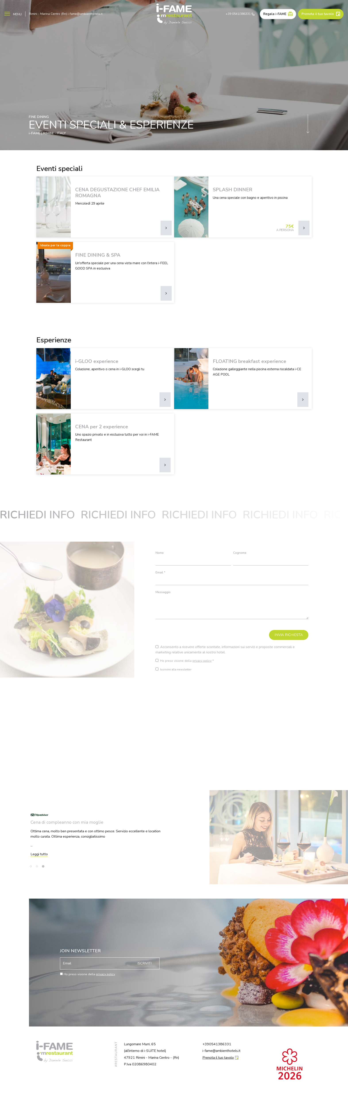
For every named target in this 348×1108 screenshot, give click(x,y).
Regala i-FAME (274, 14)
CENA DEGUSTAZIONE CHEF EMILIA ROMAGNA (117, 192)
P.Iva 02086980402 (140, 1064)
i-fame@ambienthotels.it (85, 14)
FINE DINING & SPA (97, 255)
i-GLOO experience (96, 361)
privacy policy (201, 661)
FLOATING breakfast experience (249, 361)
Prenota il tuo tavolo (318, 14)
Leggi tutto (157, 854)
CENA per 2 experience (101, 426)
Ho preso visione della (89, 974)
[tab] (31, 866)
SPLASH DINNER (232, 189)
